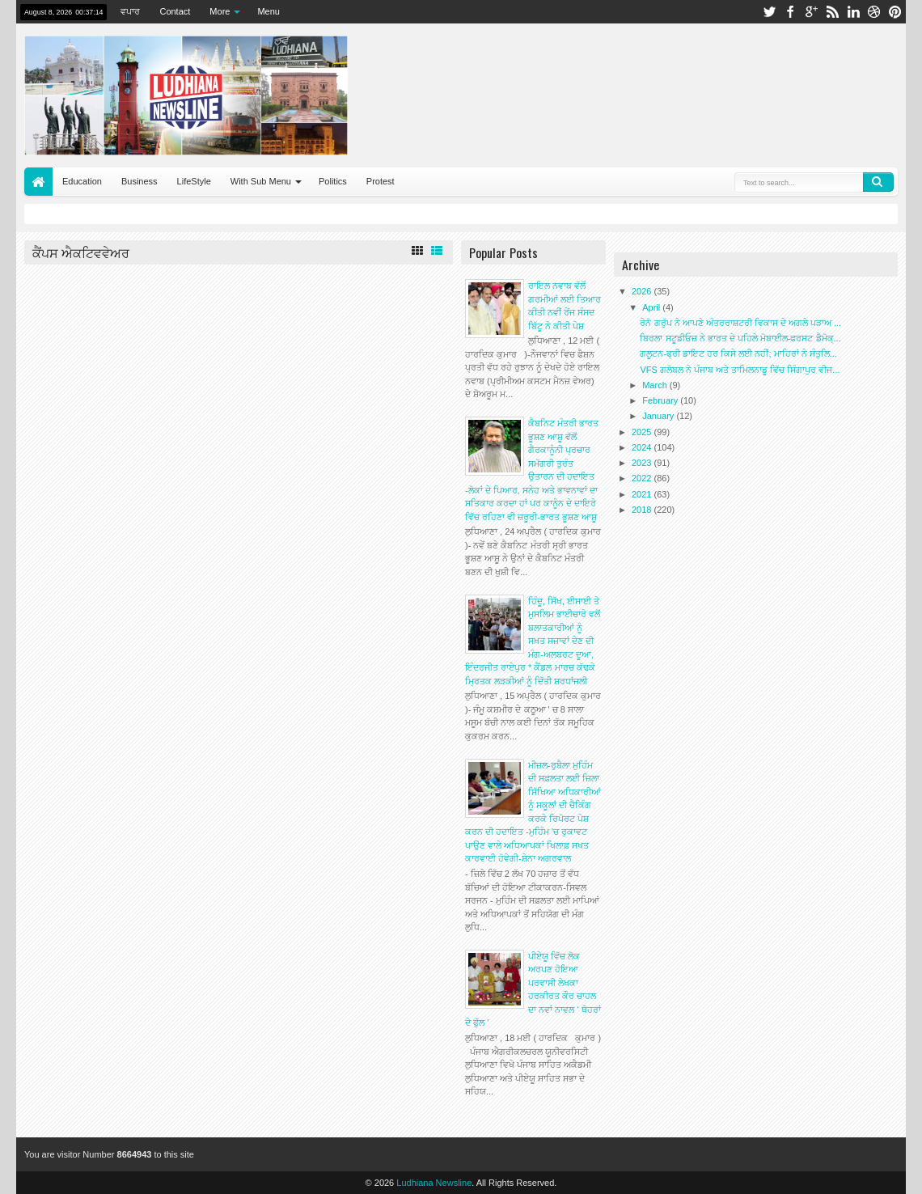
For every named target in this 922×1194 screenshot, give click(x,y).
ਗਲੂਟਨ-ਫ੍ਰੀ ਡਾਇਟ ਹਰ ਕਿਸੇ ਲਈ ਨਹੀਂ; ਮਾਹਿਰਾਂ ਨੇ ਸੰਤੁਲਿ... (738, 353)
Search (878, 182)
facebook (790, 11)
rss (832, 11)
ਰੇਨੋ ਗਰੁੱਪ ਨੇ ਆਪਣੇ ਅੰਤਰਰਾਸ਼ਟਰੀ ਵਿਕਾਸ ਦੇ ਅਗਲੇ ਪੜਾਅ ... (740, 323)
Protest (380, 181)
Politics (333, 181)
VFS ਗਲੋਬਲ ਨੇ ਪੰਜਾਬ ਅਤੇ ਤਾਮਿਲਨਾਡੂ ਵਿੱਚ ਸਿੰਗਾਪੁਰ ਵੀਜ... (740, 370)
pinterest (895, 11)
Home (38, 181)
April (652, 307)
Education (82, 181)
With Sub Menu (260, 181)
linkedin (853, 11)
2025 (643, 432)
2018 (643, 509)
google (811, 11)
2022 (643, 478)
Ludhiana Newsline (434, 1183)
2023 (643, 463)
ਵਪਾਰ (130, 11)
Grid (417, 250)
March (656, 385)
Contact (174, 11)
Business (139, 181)
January (659, 416)
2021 (643, 494)
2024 (643, 447)
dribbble (874, 11)
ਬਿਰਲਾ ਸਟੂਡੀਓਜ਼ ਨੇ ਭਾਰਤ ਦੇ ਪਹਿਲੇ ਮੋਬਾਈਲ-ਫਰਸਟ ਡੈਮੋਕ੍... (740, 338)
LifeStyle (194, 181)
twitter (769, 11)
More (219, 11)
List (437, 250)
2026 (643, 291)
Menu (268, 11)
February (661, 400)
